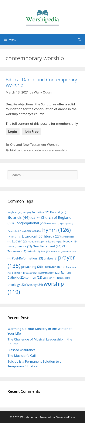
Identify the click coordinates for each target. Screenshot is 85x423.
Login (12, 131)
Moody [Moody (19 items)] (70, 241)
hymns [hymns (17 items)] (14, 236)
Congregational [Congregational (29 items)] (30, 223)
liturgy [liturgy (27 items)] (52, 236)
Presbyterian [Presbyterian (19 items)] (54, 267)
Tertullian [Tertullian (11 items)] (63, 278)
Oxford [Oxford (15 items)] (33, 251)
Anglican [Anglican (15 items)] (15, 212)
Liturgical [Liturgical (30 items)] (32, 236)
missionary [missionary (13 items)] (54, 241)
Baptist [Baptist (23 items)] (58, 212)
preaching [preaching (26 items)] (32, 266)
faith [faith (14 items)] (36, 231)
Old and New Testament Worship (35, 144)
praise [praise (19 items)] (50, 258)
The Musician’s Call (22, 355)
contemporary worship (49, 150)
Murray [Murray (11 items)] (13, 246)
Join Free (32, 131)
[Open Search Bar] (79, 39)
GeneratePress (65, 417)
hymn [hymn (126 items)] (56, 229)
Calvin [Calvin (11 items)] (35, 218)
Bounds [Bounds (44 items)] (18, 217)
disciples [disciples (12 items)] (52, 223)
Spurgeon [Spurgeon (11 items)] (49, 278)
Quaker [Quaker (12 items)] (31, 272)
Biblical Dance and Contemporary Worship (41, 82)
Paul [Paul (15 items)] (45, 251)
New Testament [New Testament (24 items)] (47, 246)
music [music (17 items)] (25, 246)
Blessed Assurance (22, 350)
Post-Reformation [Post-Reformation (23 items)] (27, 258)
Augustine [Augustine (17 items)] (40, 212)
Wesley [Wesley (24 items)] (34, 285)
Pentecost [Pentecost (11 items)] (58, 251)
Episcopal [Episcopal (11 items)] (66, 223)
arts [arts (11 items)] (27, 212)
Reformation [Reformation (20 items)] (49, 272)
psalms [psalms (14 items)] (18, 272)
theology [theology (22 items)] (17, 285)
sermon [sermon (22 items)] (34, 277)
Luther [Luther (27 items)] (20, 241)
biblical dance (20, 150)
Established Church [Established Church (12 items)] (19, 231)
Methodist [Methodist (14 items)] (37, 241)
